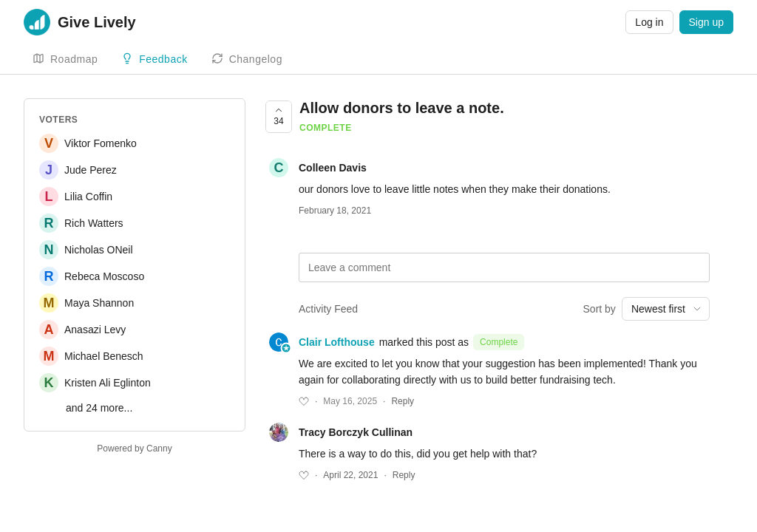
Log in (649, 22)
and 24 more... (99, 408)
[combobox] (666, 309)
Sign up (706, 22)
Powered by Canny (134, 448)
